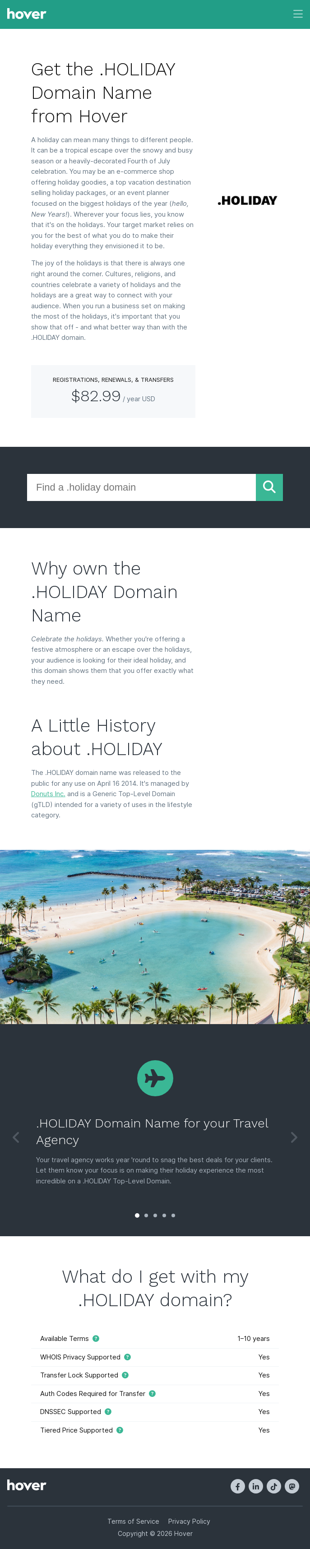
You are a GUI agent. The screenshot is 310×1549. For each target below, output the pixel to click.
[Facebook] (238, 1486)
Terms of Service (133, 1521)
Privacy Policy (189, 1521)
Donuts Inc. (48, 794)
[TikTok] (274, 1486)
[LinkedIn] (256, 1486)
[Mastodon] (292, 1486)
